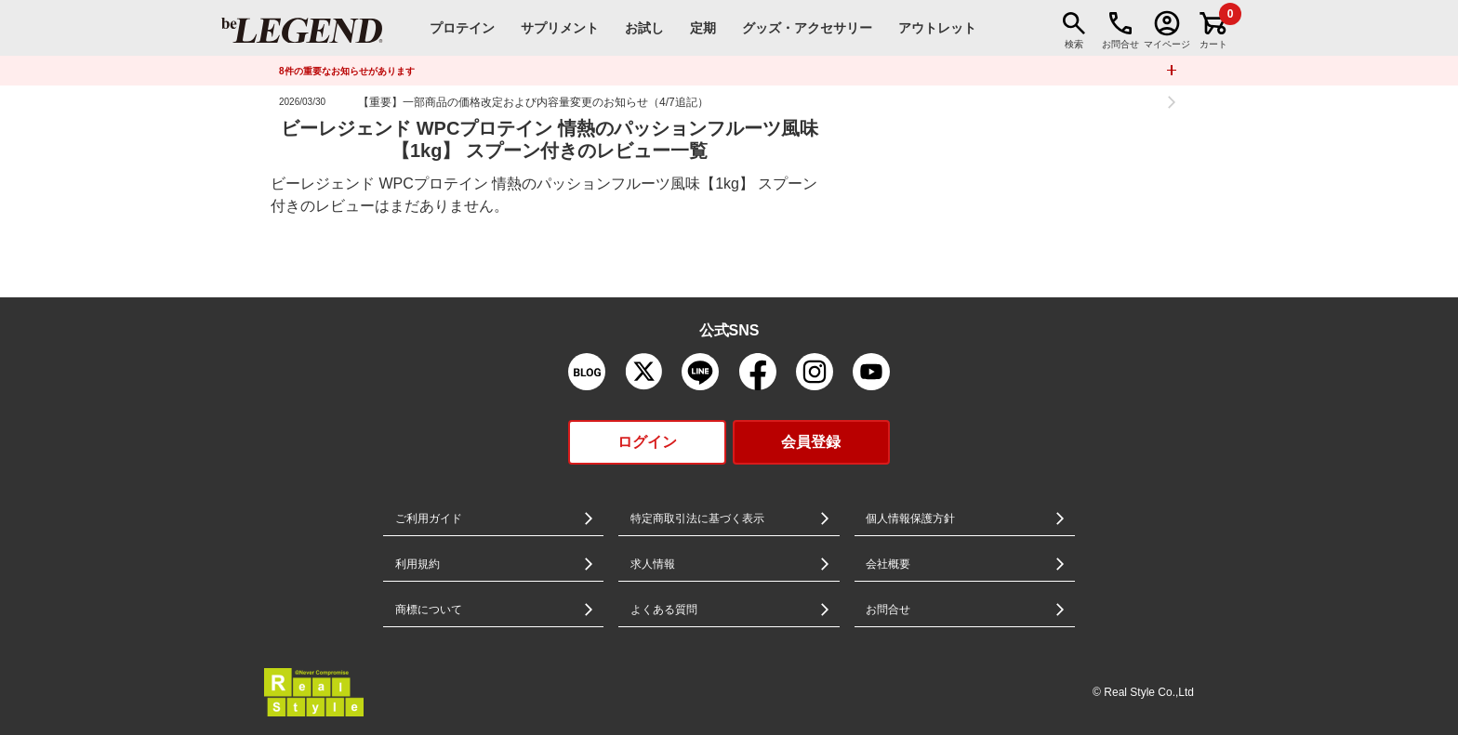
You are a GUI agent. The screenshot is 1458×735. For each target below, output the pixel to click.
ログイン (647, 442)
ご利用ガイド (428, 518)
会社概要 (888, 564)
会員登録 (811, 442)
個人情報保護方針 (910, 518)
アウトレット (937, 27)
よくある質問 (663, 609)
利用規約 (417, 564)
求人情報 (652, 564)
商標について (428, 609)
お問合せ (888, 609)
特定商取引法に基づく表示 (697, 518)
